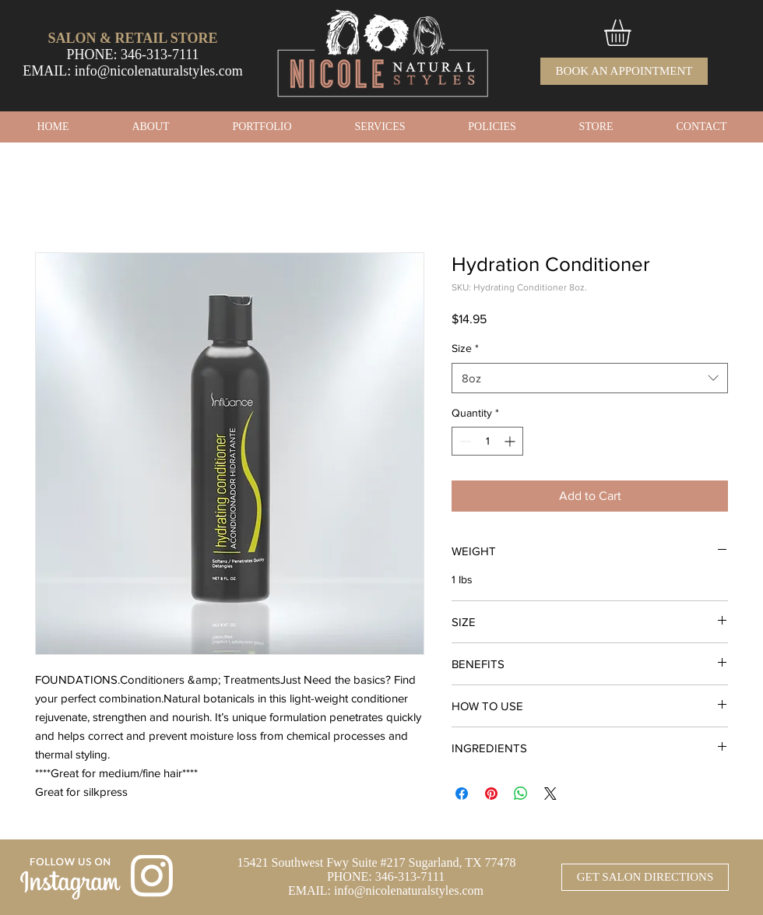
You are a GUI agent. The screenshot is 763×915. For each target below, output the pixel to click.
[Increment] (511, 441)
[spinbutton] (487, 441)
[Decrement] (463, 441)
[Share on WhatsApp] (521, 793)
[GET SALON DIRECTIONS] (645, 877)
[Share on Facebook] (461, 793)
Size (465, 348)
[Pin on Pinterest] (491, 793)
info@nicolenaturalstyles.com (159, 71)
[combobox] (590, 378)
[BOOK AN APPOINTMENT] (624, 71)
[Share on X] (550, 793)
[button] (633, 32)
